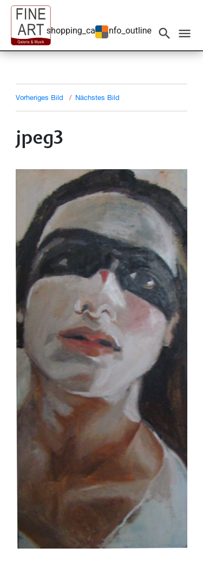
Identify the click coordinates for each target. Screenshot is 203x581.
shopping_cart (74, 30)
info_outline (129, 30)
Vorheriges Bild (39, 97)
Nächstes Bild (97, 97)
